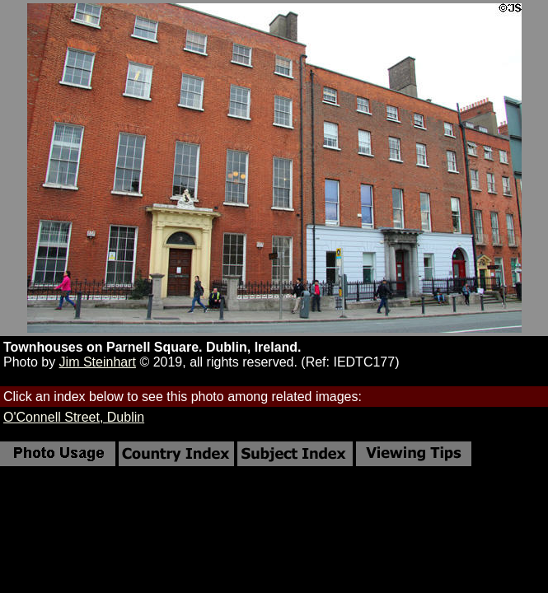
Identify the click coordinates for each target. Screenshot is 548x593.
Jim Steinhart (97, 362)
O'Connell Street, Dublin (73, 417)
